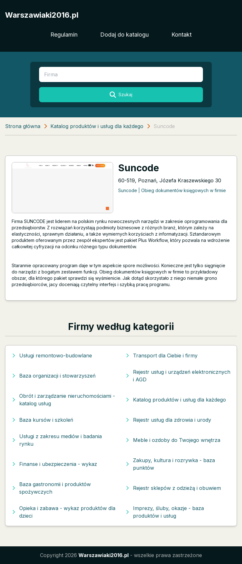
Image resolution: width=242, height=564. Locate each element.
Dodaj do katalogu (124, 34)
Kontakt (181, 34)
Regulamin (64, 34)
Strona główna (22, 126)
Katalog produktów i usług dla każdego (96, 126)
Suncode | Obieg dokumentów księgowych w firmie (172, 190)
